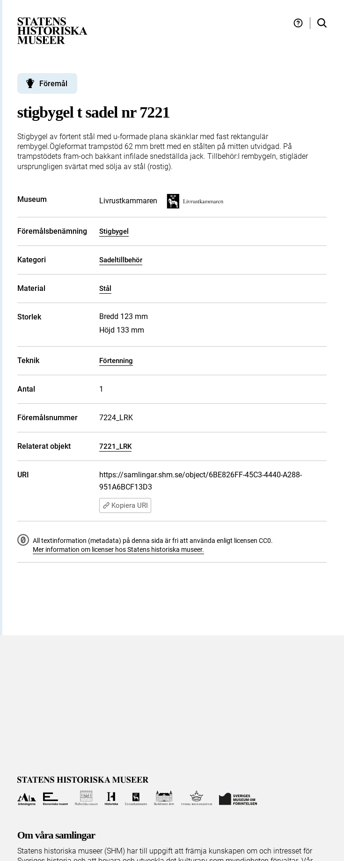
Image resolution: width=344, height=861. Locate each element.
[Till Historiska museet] (111, 798)
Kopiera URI (125, 505)
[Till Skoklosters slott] (164, 798)
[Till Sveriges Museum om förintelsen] (238, 798)
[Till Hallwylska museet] (86, 798)
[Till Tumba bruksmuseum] (196, 798)
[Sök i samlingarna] (322, 23)
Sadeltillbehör (120, 260)
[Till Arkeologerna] (27, 798)
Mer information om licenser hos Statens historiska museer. (118, 549)
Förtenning (116, 360)
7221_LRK (115, 446)
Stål (105, 288)
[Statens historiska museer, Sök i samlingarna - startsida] (52, 30)
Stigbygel (114, 231)
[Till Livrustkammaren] (136, 798)
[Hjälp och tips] (298, 23)
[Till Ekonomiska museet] (55, 798)
